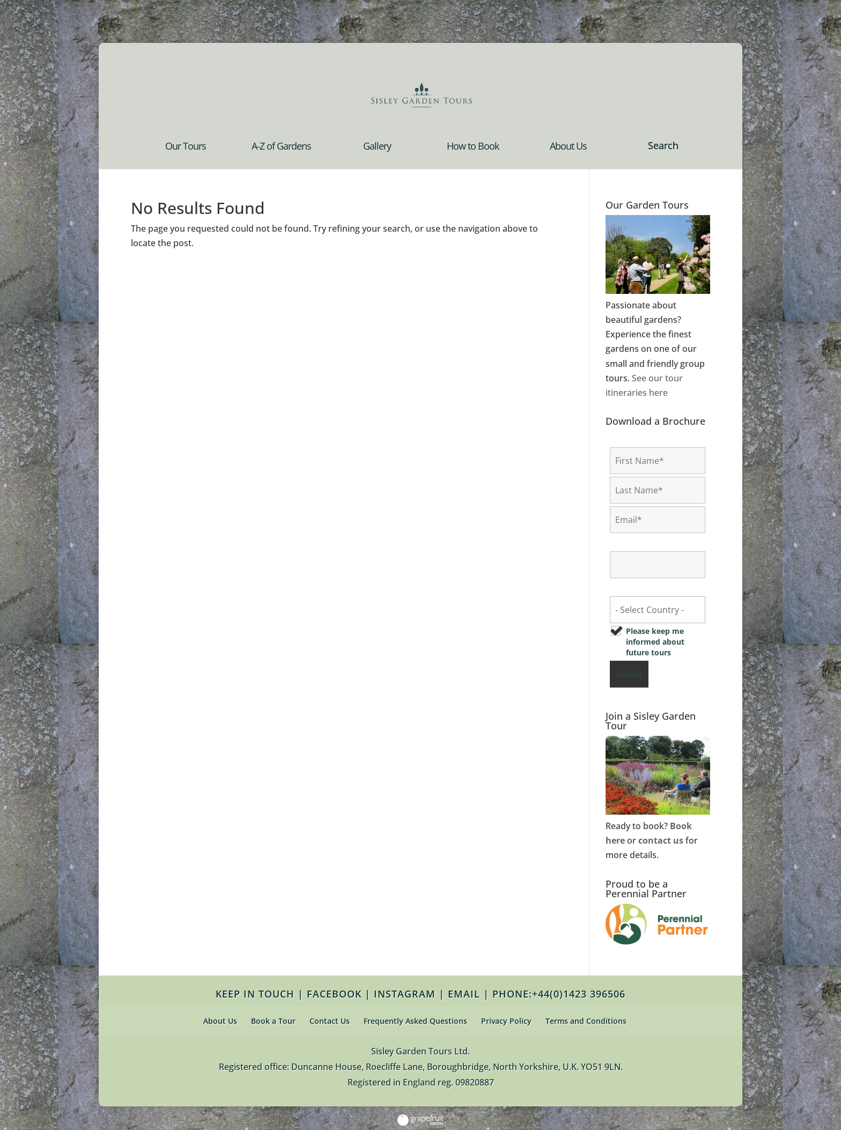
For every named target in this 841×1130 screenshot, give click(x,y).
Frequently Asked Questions (415, 1021)
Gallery (377, 147)
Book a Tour (273, 1021)
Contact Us (329, 1021)
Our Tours (185, 147)
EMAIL (464, 993)
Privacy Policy (506, 1021)
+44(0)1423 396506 (578, 993)
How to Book (473, 147)
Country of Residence (652, 588)
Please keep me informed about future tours (655, 642)
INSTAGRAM (405, 993)
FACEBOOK (334, 993)
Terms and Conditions (585, 1021)
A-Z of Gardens (281, 147)
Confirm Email (639, 543)
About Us (568, 147)
